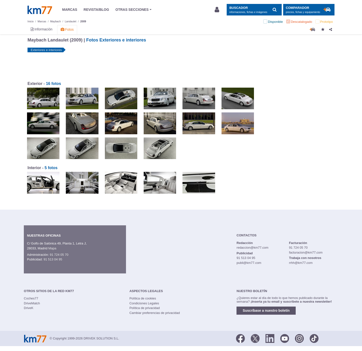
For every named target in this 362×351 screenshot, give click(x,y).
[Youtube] (284, 338)
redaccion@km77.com (252, 247)
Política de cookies (142, 298)
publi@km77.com (249, 263)
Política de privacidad (144, 308)
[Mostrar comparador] (308, 9)
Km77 (40, 10)
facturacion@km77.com (306, 252)
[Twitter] (255, 338)
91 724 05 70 (59, 254)
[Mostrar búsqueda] (254, 9)
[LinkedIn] (269, 338)
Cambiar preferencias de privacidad (154, 313)
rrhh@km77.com (301, 263)
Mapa (52, 248)
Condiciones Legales (144, 303)
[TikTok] (314, 338)
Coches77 (31, 298)
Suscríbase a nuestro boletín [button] (266, 310)
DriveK (28, 308)
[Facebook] (240, 338)
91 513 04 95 (52, 259)
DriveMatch (32, 303)
